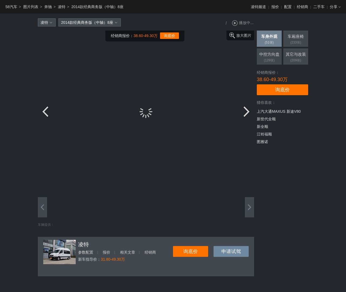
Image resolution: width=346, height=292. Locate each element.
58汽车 (11, 7)
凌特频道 (258, 7)
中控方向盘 (269, 57)
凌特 (61, 7)
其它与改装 (296, 57)
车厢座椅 (296, 39)
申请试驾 (231, 251)
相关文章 (127, 252)
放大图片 (243, 35)
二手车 (319, 7)
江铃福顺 (264, 134)
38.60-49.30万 (146, 36)
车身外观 (269, 39)
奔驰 (48, 7)
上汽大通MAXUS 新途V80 (279, 111)
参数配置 (85, 252)
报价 (275, 7)
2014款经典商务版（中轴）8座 (97, 7)
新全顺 (262, 126)
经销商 (302, 7)
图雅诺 (262, 142)
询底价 (169, 36)
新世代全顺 (266, 119)
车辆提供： (46, 225)
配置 (288, 7)
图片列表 (30, 7)
